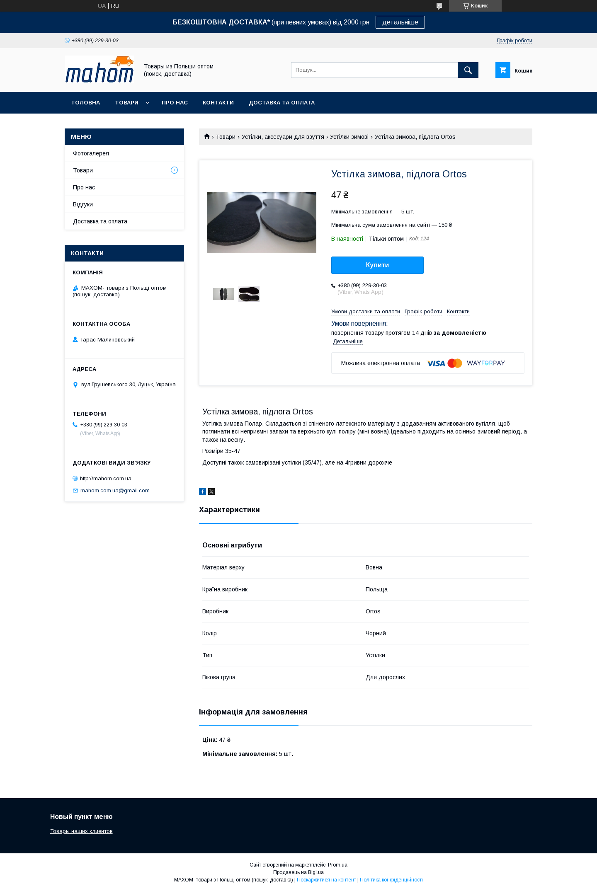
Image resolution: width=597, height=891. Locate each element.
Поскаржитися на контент (326, 880)
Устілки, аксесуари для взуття (283, 136)
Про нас (175, 102)
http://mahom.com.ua (105, 478)
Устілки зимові (349, 136)
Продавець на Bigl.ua (298, 872)
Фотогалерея (91, 153)
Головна (86, 102)
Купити (377, 265)
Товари (126, 102)
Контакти (218, 102)
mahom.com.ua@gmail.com (115, 490)
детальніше (400, 22)
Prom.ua (337, 865)
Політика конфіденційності (391, 880)
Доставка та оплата (282, 102)
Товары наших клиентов (81, 831)
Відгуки (83, 204)
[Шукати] (468, 70)
